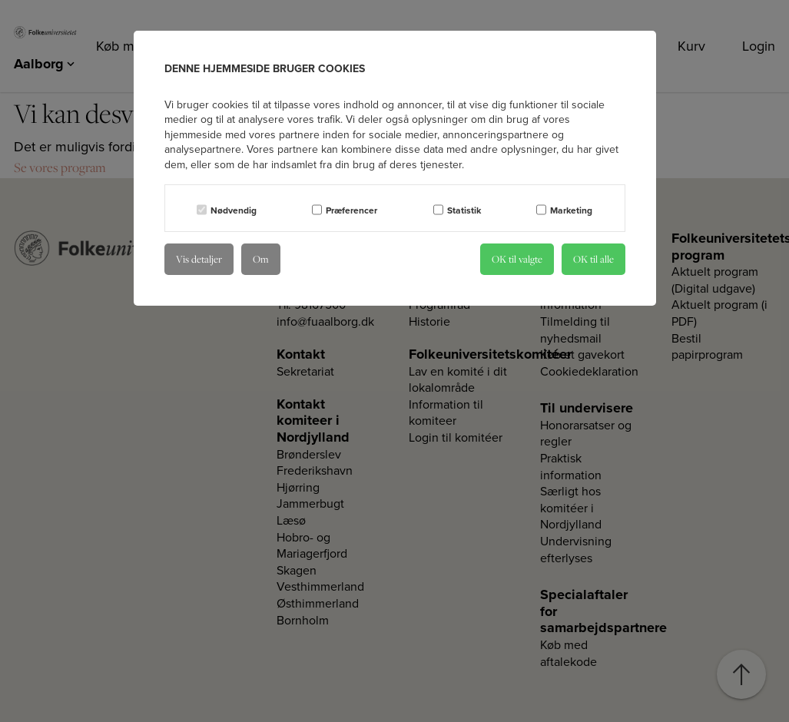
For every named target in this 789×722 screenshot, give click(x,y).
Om (261, 259)
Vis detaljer (199, 259)
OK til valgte (517, 259)
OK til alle (593, 259)
